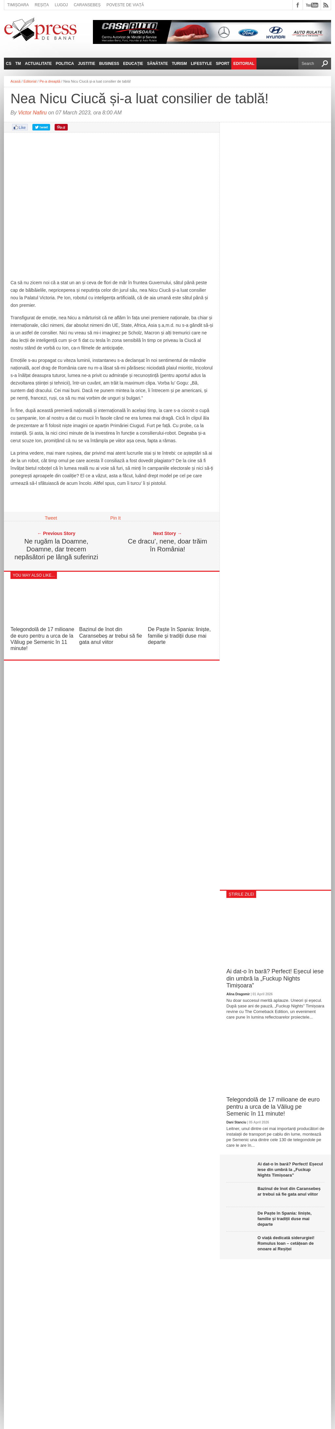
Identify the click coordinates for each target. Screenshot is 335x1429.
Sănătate (157, 63)
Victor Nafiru (32, 112)
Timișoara (18, 5)
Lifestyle (201, 63)
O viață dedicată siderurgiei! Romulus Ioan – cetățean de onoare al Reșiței (285, 1243)
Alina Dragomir (238, 994)
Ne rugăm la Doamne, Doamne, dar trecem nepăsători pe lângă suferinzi (56, 549)
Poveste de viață (125, 5)
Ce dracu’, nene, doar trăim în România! (167, 545)
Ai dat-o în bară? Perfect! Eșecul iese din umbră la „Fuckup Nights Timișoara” (275, 978)
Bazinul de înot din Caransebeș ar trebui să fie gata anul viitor (110, 635)
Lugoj (61, 5)
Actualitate (38, 63)
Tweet (51, 518)
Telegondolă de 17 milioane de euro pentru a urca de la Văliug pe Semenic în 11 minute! (273, 1106)
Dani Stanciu (236, 1122)
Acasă (15, 81)
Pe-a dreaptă (50, 81)
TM (18, 63)
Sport (222, 63)
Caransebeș (87, 5)
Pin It (115, 518)
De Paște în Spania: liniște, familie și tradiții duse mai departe (179, 635)
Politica (65, 63)
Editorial (243, 63)
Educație (133, 63)
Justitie (86, 63)
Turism (179, 63)
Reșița (42, 5)
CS (8, 63)
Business (109, 63)
